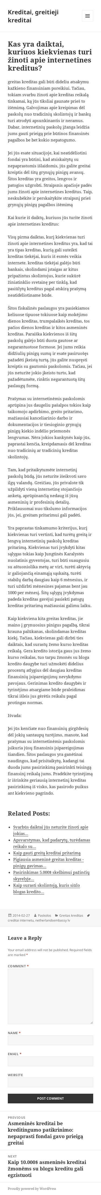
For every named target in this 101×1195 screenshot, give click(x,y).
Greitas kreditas (71, 915)
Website (15, 1075)
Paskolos (44, 915)
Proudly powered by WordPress (32, 1188)
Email (15, 1054)
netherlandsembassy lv (52, 920)
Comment (18, 966)
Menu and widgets (87, 21)
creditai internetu (21, 920)
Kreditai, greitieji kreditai (33, 16)
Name (14, 1033)
